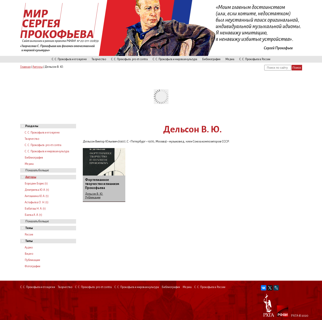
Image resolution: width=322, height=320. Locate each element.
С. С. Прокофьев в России (254, 59)
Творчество (99, 59)
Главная (25, 66)
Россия (29, 234)
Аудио (29, 247)
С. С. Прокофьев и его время (69, 59)
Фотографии (32, 266)
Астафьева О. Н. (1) (36, 202)
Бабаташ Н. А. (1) (35, 208)
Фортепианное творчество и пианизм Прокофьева (102, 184)
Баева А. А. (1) (33, 214)
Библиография (211, 59)
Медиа (229, 59)
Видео (29, 253)
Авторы (37, 66)
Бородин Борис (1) (36, 183)
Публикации (32, 260)
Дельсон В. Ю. (94, 193)
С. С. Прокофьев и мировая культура (175, 59)
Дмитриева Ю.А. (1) (37, 189)
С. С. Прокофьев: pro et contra (129, 59)
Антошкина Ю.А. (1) (37, 196)
